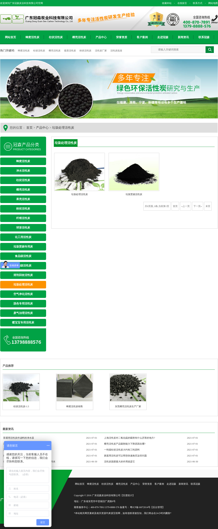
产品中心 (101, 37)
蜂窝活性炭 (32, 37)
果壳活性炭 (23, 199)
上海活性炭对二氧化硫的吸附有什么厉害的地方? (129, 437)
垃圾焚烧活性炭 (134, 194)
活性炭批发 (116, 50)
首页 (29, 127)
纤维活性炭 (23, 218)
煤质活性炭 (70, 50)
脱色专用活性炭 (23, 303)
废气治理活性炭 (23, 313)
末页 (208, 206)
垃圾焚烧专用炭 (23, 246)
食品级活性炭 (23, 256)
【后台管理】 (157, 507)
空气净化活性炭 (23, 294)
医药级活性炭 (23, 265)
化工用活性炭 (23, 237)
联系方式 (195, 3)
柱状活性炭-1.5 (21, 391)
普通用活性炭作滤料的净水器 (18, 437)
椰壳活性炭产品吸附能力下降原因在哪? (124, 443)
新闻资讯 (183, 37)
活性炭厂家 (101, 50)
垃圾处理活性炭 (63, 127)
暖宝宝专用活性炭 (23, 322)
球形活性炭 (23, 227)
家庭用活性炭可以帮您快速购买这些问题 (125, 455)
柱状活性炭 (56, 37)
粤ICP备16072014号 (140, 507)
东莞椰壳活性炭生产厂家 (128, 391)
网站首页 (10, 37)
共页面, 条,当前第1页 (157, 206)
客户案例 (142, 37)
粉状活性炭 (86, 50)
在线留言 (180, 3)
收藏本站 (167, 3)
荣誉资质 (121, 37)
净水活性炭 (23, 170)
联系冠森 (203, 37)
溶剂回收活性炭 (23, 275)
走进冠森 (162, 37)
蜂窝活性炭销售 (75, 391)
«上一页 (185, 206)
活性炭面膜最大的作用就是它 (119, 461)
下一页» (197, 206)
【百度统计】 (127, 495)
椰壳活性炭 (79, 37)
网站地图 (210, 3)
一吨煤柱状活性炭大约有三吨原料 (122, 449)
